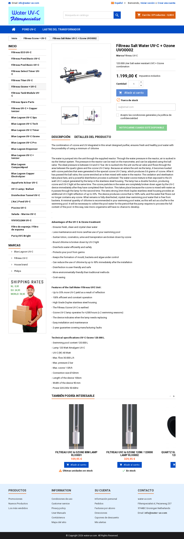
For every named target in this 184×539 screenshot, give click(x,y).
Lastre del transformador (61, 29)
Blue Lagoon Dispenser (24, 149)
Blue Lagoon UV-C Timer (25, 130)
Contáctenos (58, 517)
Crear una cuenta (166, 3)
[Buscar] (92, 15)
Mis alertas (100, 522)
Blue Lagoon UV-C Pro (23, 142)
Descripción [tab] (61, 137)
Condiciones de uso (62, 499)
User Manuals (59, 513)
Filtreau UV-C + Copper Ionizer (24, 110)
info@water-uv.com (29, 3)
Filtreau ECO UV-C (21, 52)
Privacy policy (59, 508)
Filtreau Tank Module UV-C (25, 94)
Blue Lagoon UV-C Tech (24, 123)
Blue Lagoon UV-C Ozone (25, 136)
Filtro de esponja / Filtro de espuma (24, 228)
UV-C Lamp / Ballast (22, 189)
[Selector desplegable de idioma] (118, 3)
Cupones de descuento (107, 517)
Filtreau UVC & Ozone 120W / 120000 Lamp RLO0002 (129, 454)
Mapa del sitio (59, 522)
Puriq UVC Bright (21, 235)
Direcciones (101, 513)
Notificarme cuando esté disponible (141, 127)
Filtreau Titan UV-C (22, 80)
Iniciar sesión (148, 3)
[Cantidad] (133, 83)
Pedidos (99, 503)
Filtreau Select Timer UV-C (25, 72)
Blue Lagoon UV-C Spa (24, 117)
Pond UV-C (29, 29)
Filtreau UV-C (20, 258)
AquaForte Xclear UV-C (24, 182)
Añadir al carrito (131, 93)
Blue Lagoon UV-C (23, 251)
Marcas (14, 245)
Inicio (12, 46)
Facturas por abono (105, 508)
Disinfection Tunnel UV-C (25, 195)
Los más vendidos (18, 508)
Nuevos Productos (18, 503)
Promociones (15, 499)
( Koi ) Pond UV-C (21, 201)
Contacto (146, 490)
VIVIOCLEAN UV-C (21, 220)
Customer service (61, 503)
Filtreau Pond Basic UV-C (25, 58)
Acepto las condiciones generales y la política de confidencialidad (145, 117)
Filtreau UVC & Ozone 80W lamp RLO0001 (76, 454)
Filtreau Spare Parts (22, 102)
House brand (21, 264)
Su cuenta (103, 490)
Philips (17, 271)
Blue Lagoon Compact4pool (19, 166)
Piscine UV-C (18, 207)
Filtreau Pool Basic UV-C (25, 65)
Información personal (106, 499)
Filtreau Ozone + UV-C (23, 86)
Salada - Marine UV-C (23, 214)
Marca (120, 55)
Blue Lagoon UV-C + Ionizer (22, 156)
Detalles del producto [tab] (92, 137)
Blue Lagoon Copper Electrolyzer (22, 175)
